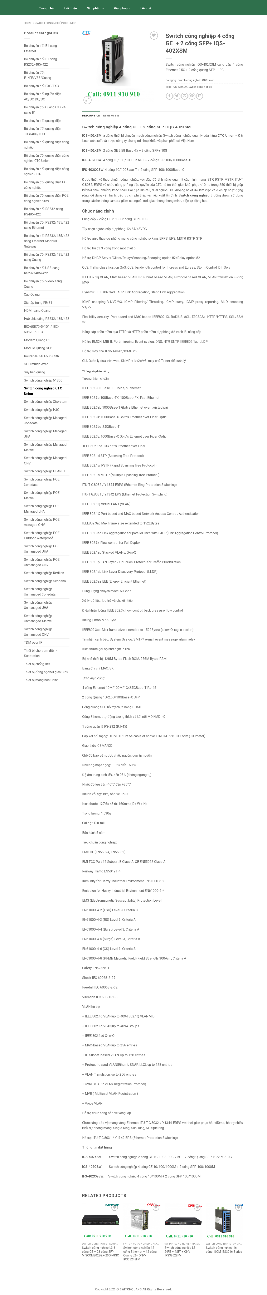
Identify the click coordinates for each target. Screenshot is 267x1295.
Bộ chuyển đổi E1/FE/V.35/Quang (37, 75)
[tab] (91, 115)
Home (27, 23)
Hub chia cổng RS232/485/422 (46, 319)
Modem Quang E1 (37, 340)
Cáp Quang (32, 295)
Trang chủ (46, 8)
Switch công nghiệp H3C (41, 410)
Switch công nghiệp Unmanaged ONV (38, 632)
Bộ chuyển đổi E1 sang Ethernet (40, 48)
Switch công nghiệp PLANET (44, 471)
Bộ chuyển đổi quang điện (42, 121)
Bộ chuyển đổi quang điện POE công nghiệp (46, 185)
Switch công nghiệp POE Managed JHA (41, 508)
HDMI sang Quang (37, 311)
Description (91, 115)
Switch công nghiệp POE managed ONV (41, 522)
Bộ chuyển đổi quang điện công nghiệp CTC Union (46, 158)
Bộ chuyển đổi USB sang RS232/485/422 (41, 270)
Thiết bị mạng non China (41, 680)
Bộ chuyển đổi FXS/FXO (41, 86)
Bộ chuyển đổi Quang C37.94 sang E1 (44, 110)
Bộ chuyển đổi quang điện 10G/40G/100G (42, 131)
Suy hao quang (34, 372)
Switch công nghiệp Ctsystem (45, 402)
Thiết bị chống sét (37, 664)
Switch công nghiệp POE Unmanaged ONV (41, 562)
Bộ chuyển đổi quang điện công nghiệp (46, 144)
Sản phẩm (95, 8)
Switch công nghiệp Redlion (44, 573)
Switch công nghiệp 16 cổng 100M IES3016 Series (224, 1250)
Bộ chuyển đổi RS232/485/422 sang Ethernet (46, 225)
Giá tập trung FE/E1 (38, 303)
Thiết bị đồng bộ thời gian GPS (46, 672)
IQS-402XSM (180, 86)
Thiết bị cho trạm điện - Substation (40, 653)
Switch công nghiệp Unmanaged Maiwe (38, 618)
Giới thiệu (70, 8)
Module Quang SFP (38, 348)
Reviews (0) (111, 115)
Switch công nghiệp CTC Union (56, 23)
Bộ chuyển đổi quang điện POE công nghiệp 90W (46, 198)
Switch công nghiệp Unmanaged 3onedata (39, 591)
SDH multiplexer (36, 364)
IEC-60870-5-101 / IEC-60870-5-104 (41, 329)
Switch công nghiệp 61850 (43, 380)
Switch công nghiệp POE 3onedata (41, 482)
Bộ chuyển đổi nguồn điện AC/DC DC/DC (42, 96)
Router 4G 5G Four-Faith (41, 356)
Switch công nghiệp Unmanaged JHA (38, 605)
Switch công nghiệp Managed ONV (45, 460)
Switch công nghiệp (200, 86)
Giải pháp (122, 8)
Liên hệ (145, 8)
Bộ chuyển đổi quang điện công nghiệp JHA (46, 171)
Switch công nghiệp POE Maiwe (41, 495)
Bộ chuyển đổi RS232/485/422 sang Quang (46, 257)
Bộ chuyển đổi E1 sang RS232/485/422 (40, 61)
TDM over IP (33, 642)
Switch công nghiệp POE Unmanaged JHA (41, 549)
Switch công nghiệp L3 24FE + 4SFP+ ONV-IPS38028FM (180, 1251)
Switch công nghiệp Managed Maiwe (45, 447)
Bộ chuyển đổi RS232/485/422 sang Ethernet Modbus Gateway (46, 241)
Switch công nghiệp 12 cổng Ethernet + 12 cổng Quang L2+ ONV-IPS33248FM (140, 1253)
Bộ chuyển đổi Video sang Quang (43, 284)
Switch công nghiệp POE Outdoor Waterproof (41, 535)
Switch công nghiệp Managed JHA (45, 434)
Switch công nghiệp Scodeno (45, 581)
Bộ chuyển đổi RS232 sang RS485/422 (43, 211)
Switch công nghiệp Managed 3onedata (45, 420)
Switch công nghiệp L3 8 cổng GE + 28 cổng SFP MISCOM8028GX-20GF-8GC (100, 1251)
